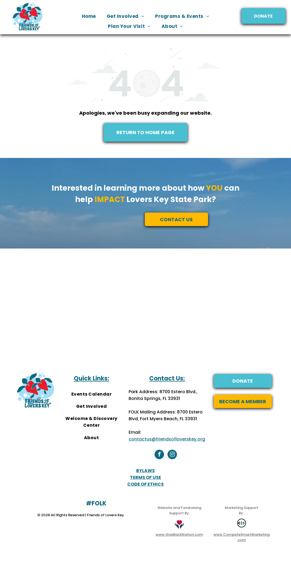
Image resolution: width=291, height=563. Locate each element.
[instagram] (172, 455)
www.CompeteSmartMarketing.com (241, 537)
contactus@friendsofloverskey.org (167, 439)
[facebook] (159, 455)
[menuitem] (88, 16)
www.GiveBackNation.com (179, 534)
